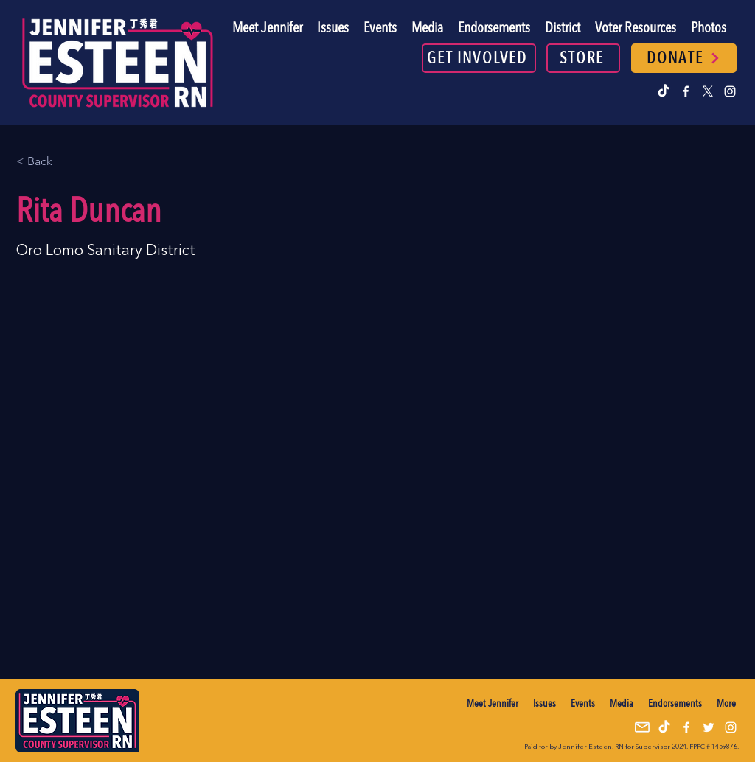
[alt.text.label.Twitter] (707, 91)
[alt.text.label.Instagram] (730, 91)
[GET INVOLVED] (479, 58)
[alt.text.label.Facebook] (685, 91)
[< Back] (45, 161)
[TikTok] (663, 91)
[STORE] (583, 58)
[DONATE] (684, 58)
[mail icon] (642, 727)
